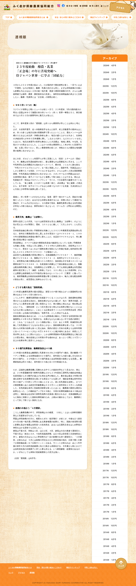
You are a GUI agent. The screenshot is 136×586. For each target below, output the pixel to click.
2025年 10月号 (110, 93)
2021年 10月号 (110, 285)
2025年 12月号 (110, 86)
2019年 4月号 (109, 402)
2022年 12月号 (110, 230)
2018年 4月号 (109, 450)
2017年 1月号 (109, 512)
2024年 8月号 (109, 148)
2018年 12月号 (110, 422)
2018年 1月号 (109, 464)
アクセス (21, 573)
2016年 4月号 (109, 546)
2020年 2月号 (109, 361)
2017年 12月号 (110, 471)
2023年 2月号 (109, 216)
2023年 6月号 (109, 203)
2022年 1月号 (109, 271)
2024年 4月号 (109, 161)
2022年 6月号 (109, 251)
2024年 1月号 (109, 175)
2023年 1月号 (109, 223)
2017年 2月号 (109, 505)
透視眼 (32, 573)
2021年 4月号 (109, 306)
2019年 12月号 (110, 374)
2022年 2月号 (109, 264)
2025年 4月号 (109, 113)
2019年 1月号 (109, 416)
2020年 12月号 (110, 326)
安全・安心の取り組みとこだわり (49, 567)
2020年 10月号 (110, 333)
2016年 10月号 (110, 525)
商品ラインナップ (73, 567)
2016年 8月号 (109, 532)
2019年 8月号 (109, 388)
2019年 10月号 (110, 381)
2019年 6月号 (109, 395)
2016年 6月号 (109, 539)
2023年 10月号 (110, 189)
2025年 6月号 (109, 107)
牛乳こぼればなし (91, 567)
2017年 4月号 (109, 498)
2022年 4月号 (109, 258)
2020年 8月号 (109, 340)
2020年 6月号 (109, 347)
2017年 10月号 (110, 477)
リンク (10, 573)
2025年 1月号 (109, 127)
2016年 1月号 (109, 560)
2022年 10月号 (110, 237)
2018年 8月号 (109, 436)
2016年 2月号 (109, 553)
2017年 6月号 (109, 491)
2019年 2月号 (109, 409)
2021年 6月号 (109, 299)
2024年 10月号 (110, 134)
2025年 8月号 (109, 100)
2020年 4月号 (109, 354)
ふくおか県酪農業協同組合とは (20, 567)
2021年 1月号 (109, 319)
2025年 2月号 (109, 120)
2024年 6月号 (109, 155)
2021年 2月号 (109, 313)
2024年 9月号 (109, 141)
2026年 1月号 (109, 79)
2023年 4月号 (109, 210)
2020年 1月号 (109, 368)
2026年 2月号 (109, 72)
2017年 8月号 (109, 484)
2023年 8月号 (109, 196)
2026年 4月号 (109, 65)
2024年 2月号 (109, 168)
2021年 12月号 (110, 278)
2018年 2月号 (109, 457)
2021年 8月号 (109, 292)
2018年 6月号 (109, 443)
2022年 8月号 (109, 244)
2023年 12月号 (110, 182)
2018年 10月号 (110, 429)
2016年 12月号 (110, 519)
